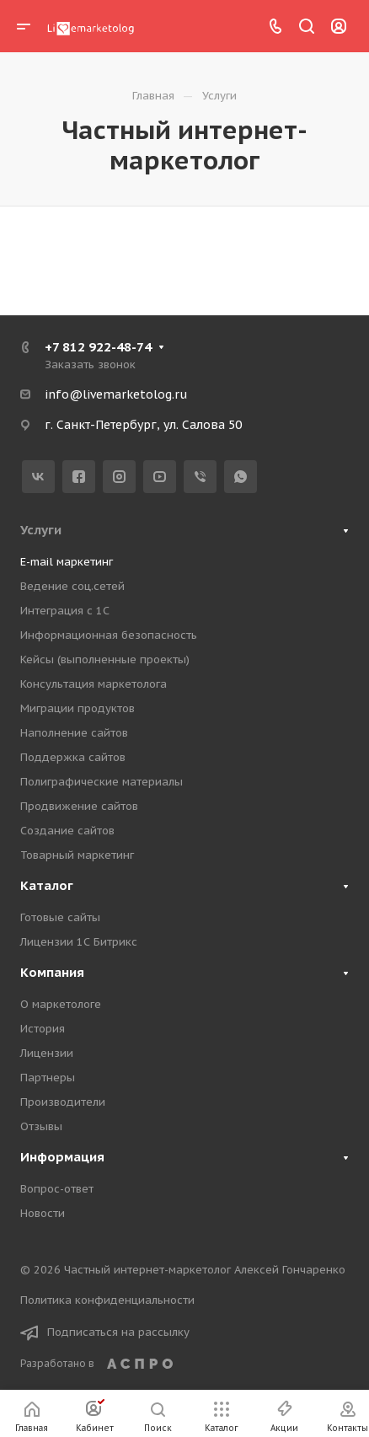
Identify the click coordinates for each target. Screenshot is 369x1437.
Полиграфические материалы (101, 782)
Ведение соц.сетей (72, 586)
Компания (52, 972)
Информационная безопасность (108, 635)
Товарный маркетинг (77, 855)
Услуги (41, 530)
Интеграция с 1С (65, 610)
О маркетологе (60, 1004)
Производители (62, 1102)
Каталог (46, 885)
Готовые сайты (60, 917)
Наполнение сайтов (74, 733)
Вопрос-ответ (57, 1189)
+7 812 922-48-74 (98, 347)
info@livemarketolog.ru (116, 394)
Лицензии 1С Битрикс (78, 942)
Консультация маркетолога (93, 684)
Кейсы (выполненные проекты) (105, 659)
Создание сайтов (67, 830)
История (42, 1028)
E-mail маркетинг (66, 562)
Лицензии (46, 1053)
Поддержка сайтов (73, 757)
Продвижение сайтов (79, 806)
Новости (42, 1213)
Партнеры (47, 1077)
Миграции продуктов (77, 708)
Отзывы (41, 1126)
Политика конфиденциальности (107, 1300)
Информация (62, 1157)
